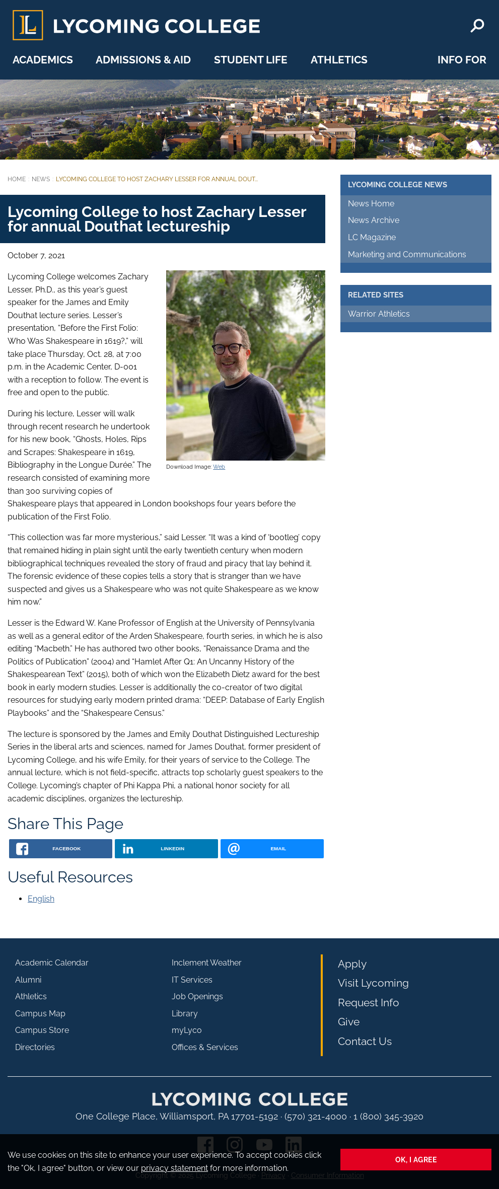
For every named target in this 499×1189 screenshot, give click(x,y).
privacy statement (174, 1168)
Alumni (28, 980)
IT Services (192, 980)
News (41, 179)
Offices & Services (205, 1047)
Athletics (339, 59)
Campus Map (40, 1013)
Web (219, 466)
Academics (43, 59)
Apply (352, 963)
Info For (462, 59)
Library (185, 1013)
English (41, 899)
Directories (35, 1047)
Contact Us (365, 1041)
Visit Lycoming (373, 983)
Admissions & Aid (143, 59)
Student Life (251, 59)
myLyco (187, 1030)
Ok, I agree (416, 1159)
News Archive (373, 220)
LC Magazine (372, 237)
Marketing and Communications (407, 254)
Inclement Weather (207, 963)
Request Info (368, 1002)
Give (349, 1021)
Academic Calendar (52, 963)
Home (17, 179)
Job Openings (197, 996)
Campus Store (42, 1030)
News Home (371, 203)
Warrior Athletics (379, 314)
